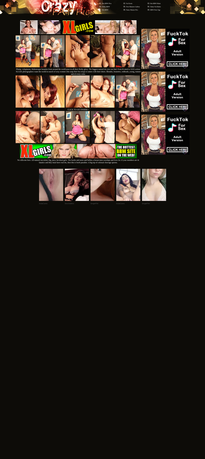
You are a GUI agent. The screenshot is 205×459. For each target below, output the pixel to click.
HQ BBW (105, 10)
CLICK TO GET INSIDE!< (78, 109)
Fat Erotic (129, 3)
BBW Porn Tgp (155, 10)
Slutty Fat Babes (155, 7)
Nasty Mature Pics (132, 10)
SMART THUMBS (108, 398)
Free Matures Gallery (133, 7)
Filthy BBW (106, 7)
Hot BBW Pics (106, 3)
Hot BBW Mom (155, 3)
